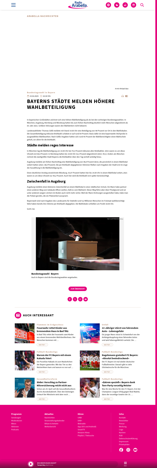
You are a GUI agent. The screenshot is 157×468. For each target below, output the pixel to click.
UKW (80, 417)
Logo (121, 429)
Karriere (122, 432)
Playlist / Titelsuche (86, 435)
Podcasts (15, 429)
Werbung (122, 426)
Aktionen (15, 426)
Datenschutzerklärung (128, 438)
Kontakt (122, 417)
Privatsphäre (124, 444)
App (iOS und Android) (87, 426)
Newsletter (123, 420)
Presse (121, 423)
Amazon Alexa (83, 432)
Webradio (82, 423)
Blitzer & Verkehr (51, 423)
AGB (121, 435)
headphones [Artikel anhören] (122, 96)
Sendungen (16, 417)
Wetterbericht (50, 426)
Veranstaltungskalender (54, 420)
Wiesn (13, 423)
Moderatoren (16, 420)
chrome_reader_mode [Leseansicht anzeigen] (126, 96)
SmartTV (81, 429)
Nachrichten (50, 417)
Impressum (123, 441)
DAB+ (80, 420)
